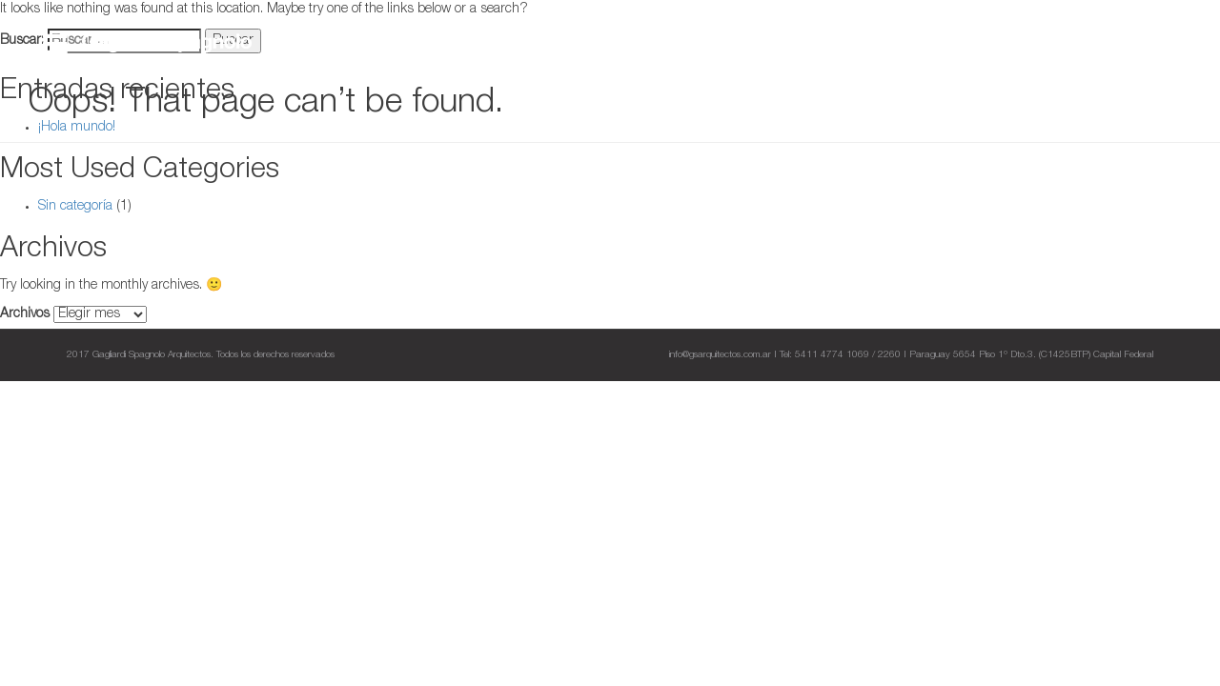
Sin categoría (75, 206)
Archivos (25, 314)
